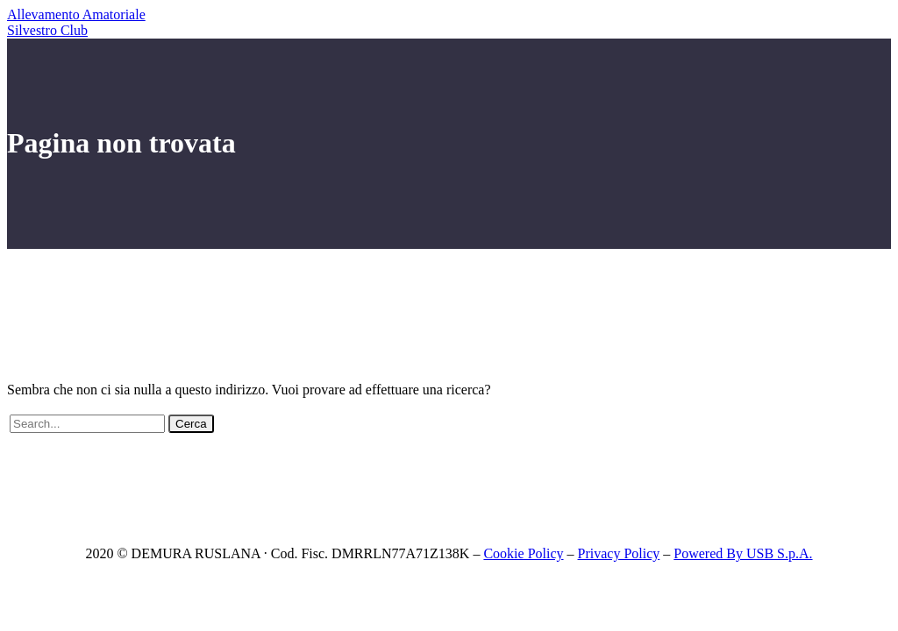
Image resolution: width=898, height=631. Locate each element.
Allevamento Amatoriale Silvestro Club (76, 22)
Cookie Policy (523, 553)
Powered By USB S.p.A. (743, 553)
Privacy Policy (619, 553)
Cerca (191, 423)
